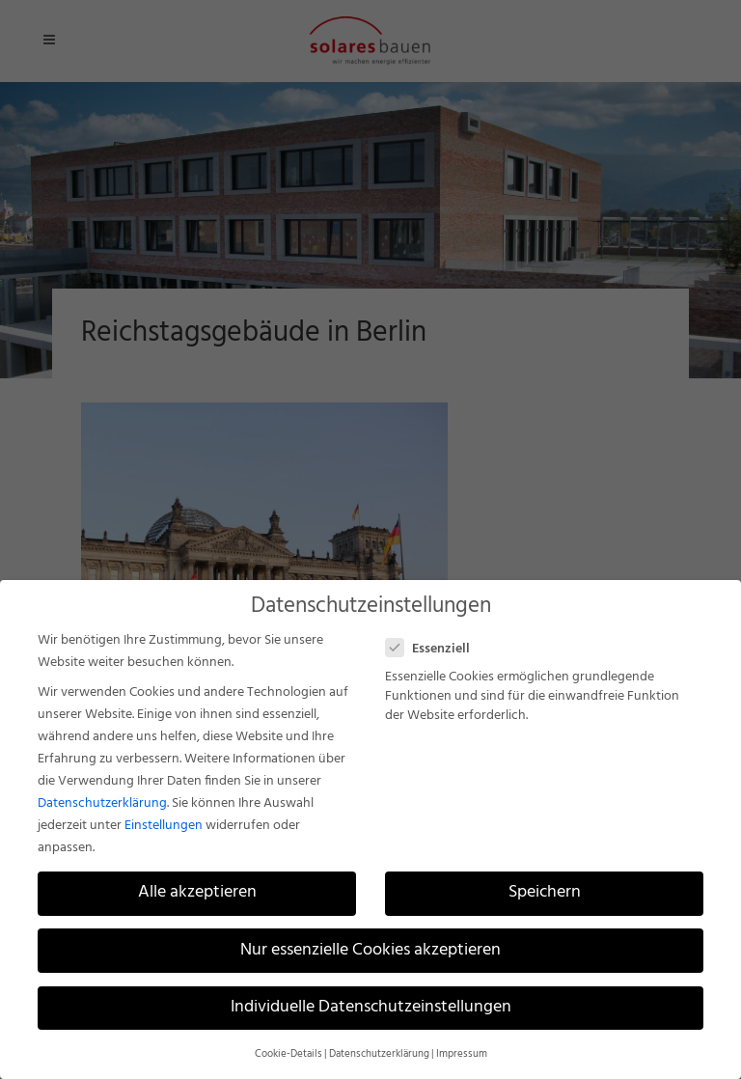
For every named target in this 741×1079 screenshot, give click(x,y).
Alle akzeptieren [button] (197, 892)
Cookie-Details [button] (288, 1054)
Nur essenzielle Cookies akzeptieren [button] (370, 950)
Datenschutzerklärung (102, 803)
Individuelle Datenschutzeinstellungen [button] (371, 1007)
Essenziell (435, 649)
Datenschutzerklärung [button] (379, 1054)
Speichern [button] (544, 892)
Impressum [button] (461, 1054)
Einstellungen (163, 826)
